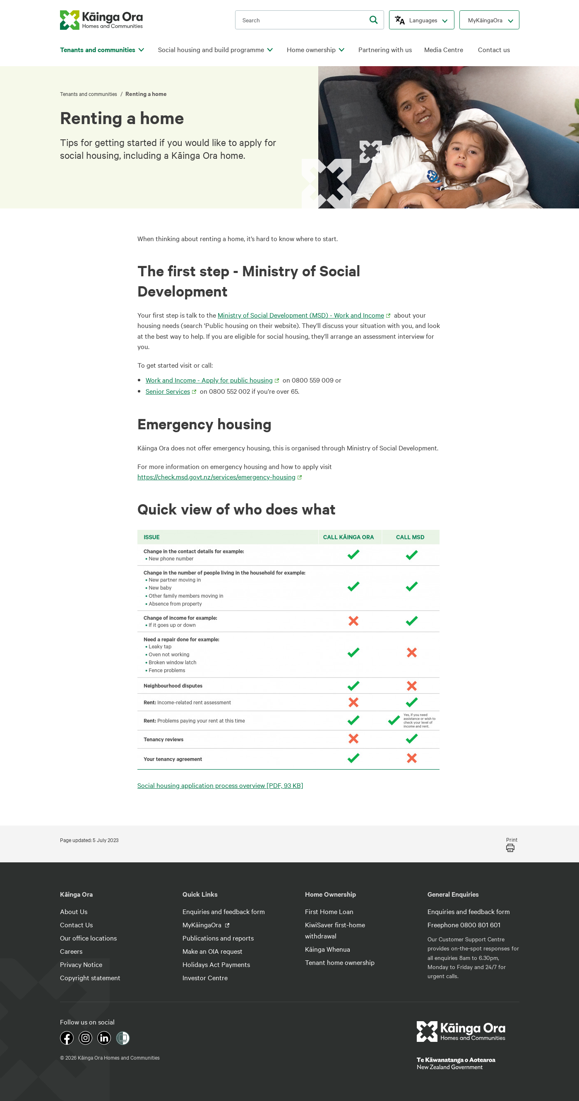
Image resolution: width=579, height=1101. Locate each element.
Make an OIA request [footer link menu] (213, 950)
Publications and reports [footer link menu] (218, 937)
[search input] (309, 19)
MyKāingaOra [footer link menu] (203, 924)
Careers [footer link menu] (71, 950)
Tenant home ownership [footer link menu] (340, 962)
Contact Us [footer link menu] (76, 924)
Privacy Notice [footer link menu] (81, 964)
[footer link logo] (461, 1031)
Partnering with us (385, 49)
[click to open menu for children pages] (141, 50)
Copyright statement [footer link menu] (90, 977)
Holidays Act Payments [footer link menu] (216, 964)
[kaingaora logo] (101, 20)
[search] (374, 20)
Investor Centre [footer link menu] (205, 977)
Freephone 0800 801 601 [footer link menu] (464, 924)
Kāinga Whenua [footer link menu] (327, 948)
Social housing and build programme (211, 49)
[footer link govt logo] (468, 1063)
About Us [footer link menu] (73, 911)
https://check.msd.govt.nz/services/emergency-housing (216, 476)
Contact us (494, 49)
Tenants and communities (97, 49)
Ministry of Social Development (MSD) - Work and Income (301, 314)
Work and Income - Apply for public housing (209, 379)
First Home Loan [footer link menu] (329, 911)
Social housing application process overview (220, 785)
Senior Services (168, 390)
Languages (423, 20)
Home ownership (311, 49)
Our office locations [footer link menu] (88, 937)
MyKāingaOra (485, 20)
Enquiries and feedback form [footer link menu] (224, 911)
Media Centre (443, 49)
